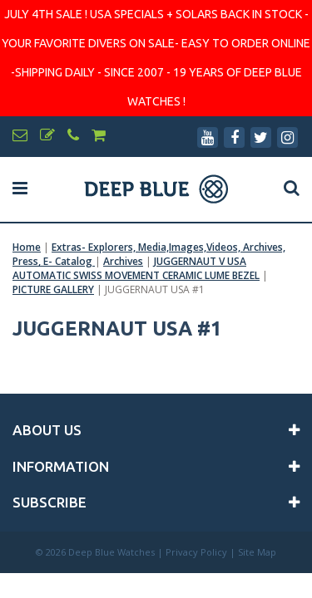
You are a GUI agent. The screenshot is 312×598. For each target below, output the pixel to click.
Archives (123, 261)
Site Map (257, 552)
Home (26, 247)
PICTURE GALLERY (53, 289)
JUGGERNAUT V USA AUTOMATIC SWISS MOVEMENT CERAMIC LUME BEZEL (136, 268)
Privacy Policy (196, 552)
